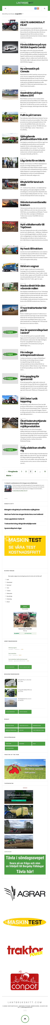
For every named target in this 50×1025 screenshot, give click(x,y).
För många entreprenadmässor (32, 354)
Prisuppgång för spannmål (29, 378)
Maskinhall (9, 582)
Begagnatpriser (10, 725)
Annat (8, 601)
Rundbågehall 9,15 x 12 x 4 (25, 702)
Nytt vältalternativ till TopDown (32, 226)
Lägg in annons (23, 711)
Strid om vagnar (29, 266)
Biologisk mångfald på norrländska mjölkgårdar (22, 510)
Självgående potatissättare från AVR (33, 138)
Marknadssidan (37, 725)
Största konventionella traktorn (33, 204)
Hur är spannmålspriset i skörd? (34, 331)
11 (45, 471)
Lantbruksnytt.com (25, 1002)
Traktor (9, 590)
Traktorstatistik (24, 725)
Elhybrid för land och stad (32, 183)
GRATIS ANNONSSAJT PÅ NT (32, 24)
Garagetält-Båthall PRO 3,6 (25, 693)
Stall (8, 579)
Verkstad (9, 585)
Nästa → (9, 475)
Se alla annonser (10, 667)
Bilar (34, 743)
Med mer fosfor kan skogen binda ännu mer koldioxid (23, 514)
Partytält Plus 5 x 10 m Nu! (25, 683)
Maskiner (22, 743)
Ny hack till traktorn (31, 248)
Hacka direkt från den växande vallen (32, 287)
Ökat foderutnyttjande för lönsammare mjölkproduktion (33, 423)
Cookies (25, 1010)
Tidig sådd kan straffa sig (33, 449)
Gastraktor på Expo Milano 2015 (31, 94)
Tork (8, 587)
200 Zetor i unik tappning (29, 400)
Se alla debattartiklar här (20, 490)
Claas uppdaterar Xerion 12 (14, 519)
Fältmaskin (9, 593)
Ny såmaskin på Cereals (29, 70)
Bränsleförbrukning (11, 730)
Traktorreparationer (38, 730)
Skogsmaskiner (10, 748)
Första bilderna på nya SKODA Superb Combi (33, 46)
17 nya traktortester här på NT (33, 309)
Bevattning (9, 596)
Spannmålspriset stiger (13, 528)
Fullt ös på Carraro (30, 115)
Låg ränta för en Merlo (32, 160)
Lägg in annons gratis (25, 667)
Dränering (9, 599)
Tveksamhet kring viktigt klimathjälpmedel (20, 524)
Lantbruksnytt (7, 851)
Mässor (21, 730)
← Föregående (12, 471)
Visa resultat (25, 609)
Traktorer (8, 743)
